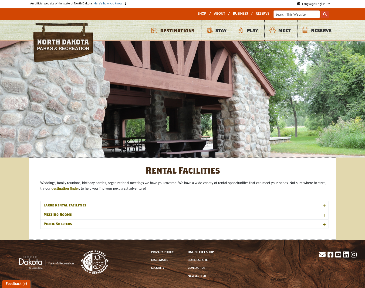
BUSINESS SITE (198, 260)
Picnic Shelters (58, 224)
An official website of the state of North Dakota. (76, 3)
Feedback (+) (16, 283)
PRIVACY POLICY (162, 252)
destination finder (65, 188)
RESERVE (262, 13)
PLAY (252, 30)
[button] (322, 256)
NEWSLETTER (197, 276)
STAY (220, 30)
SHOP (202, 13)
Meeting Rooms (58, 214)
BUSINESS (240, 13)
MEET (284, 30)
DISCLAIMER (159, 260)
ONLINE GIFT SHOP (201, 252)
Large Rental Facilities (65, 205)
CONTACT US (196, 268)
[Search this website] (325, 14)
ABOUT (219, 13)
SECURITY (157, 268)
